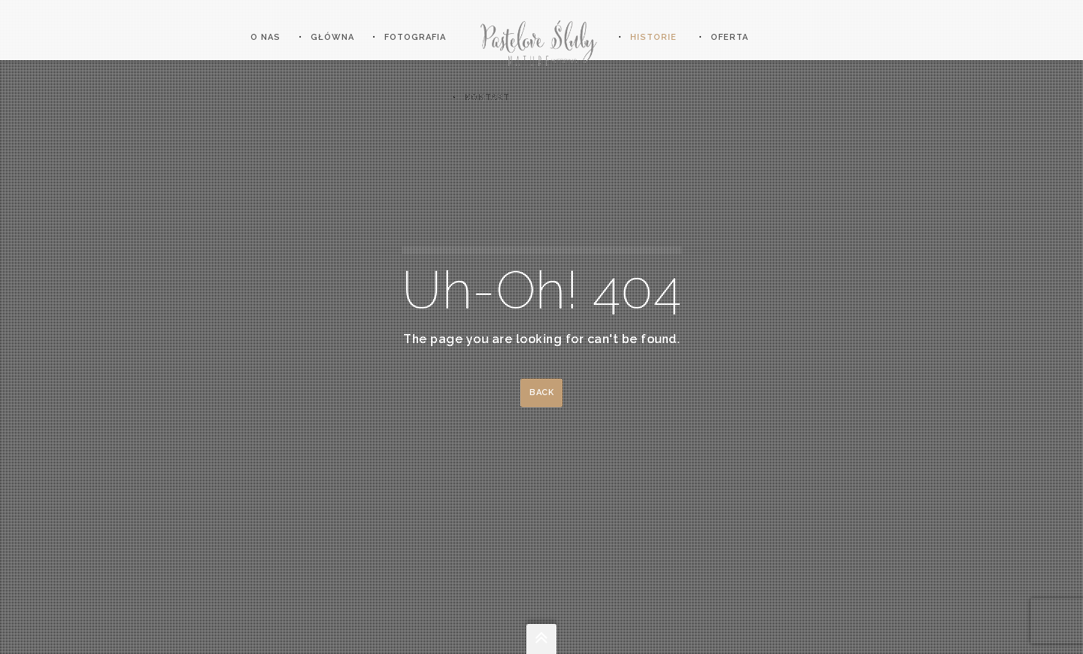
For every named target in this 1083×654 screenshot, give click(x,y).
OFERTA (729, 37)
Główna (332, 37)
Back (541, 392)
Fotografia (415, 37)
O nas (265, 37)
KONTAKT (487, 97)
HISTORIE (653, 37)
